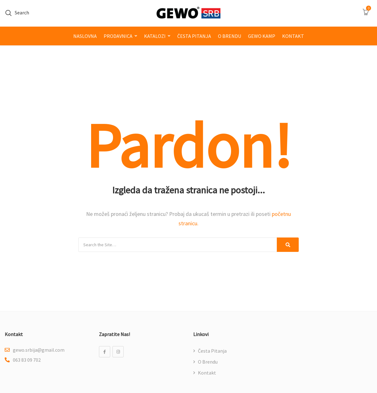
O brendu (229, 36)
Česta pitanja (194, 36)
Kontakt (293, 36)
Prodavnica (118, 36)
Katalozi (155, 36)
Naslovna (85, 36)
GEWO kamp (261, 36)
